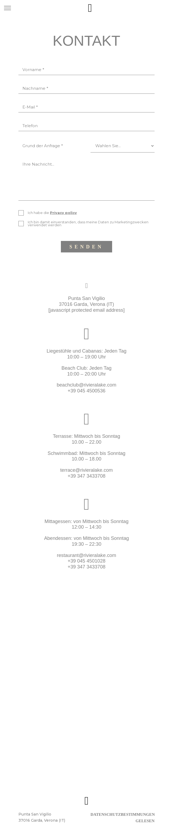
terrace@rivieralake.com (86, 470)
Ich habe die (52, 212)
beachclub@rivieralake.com (86, 385)
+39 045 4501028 (86, 561)
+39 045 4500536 (86, 390)
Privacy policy (63, 212)
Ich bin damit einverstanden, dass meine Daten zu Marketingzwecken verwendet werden (88, 223)
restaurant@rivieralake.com (86, 555)
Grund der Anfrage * (42, 145)
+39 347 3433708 (86, 476)
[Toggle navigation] (7, 8)
